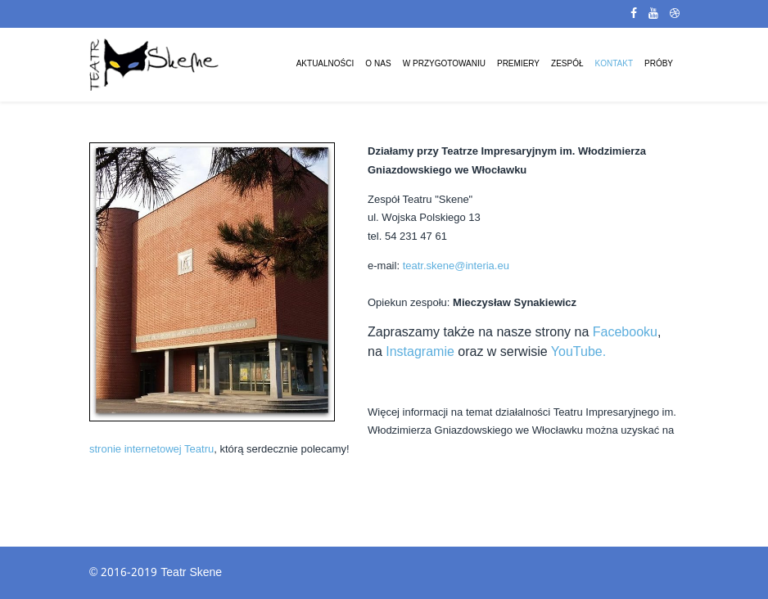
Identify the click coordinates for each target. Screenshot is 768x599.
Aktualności (325, 64)
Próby (658, 64)
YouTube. (578, 351)
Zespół (567, 64)
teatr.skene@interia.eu (456, 265)
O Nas (378, 64)
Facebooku (625, 332)
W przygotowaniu (444, 64)
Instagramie (420, 351)
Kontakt (614, 64)
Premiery (518, 64)
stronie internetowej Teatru (151, 449)
